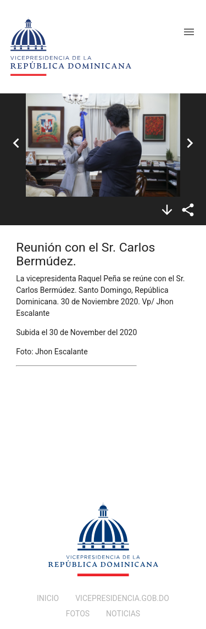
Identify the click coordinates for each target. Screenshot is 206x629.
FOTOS (78, 613)
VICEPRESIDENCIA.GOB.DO (122, 598)
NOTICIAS (123, 613)
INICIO (48, 598)
